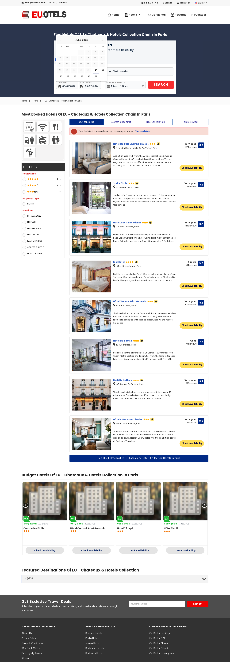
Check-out (86, 82)
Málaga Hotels (93, 643)
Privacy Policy (29, 638)
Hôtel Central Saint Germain (88, 528)
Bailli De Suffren (128, 380)
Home (113, 15)
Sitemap (26, 658)
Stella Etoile (126, 183)
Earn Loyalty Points (32, 653)
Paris (38, 101)
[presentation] (25, 505)
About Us (27, 633)
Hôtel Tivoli (171, 528)
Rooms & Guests (115, 82)
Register (183, 3)
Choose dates (142, 131)
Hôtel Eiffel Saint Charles (133, 420)
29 (82, 76)
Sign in (167, 3)
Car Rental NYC (157, 638)
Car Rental (157, 15)
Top (190, 122)
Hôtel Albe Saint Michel (132, 223)
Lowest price (121, 122)
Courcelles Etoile (33, 528)
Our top (86, 122)
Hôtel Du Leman (128, 341)
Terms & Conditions (32, 643)
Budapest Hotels (94, 648)
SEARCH (161, 84)
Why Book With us (32, 648)
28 (75, 76)
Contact (199, 15)
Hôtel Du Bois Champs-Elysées (136, 144)
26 (61, 76)
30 (89, 76)
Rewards (178, 15)
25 (103, 70)
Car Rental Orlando (159, 648)
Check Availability (191, 168)
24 (96, 70)
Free (155, 122)
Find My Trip (150, 3)
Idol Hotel (125, 262)
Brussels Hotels (93, 633)
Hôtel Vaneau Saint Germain (135, 301)
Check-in (62, 82)
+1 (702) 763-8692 (58, 3)
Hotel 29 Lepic (125, 528)
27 (68, 76)
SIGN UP (197, 604)
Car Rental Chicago (159, 643)
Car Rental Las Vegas (160, 633)
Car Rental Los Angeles (161, 653)
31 (96, 76)
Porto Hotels (92, 638)
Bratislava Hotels (94, 653)
